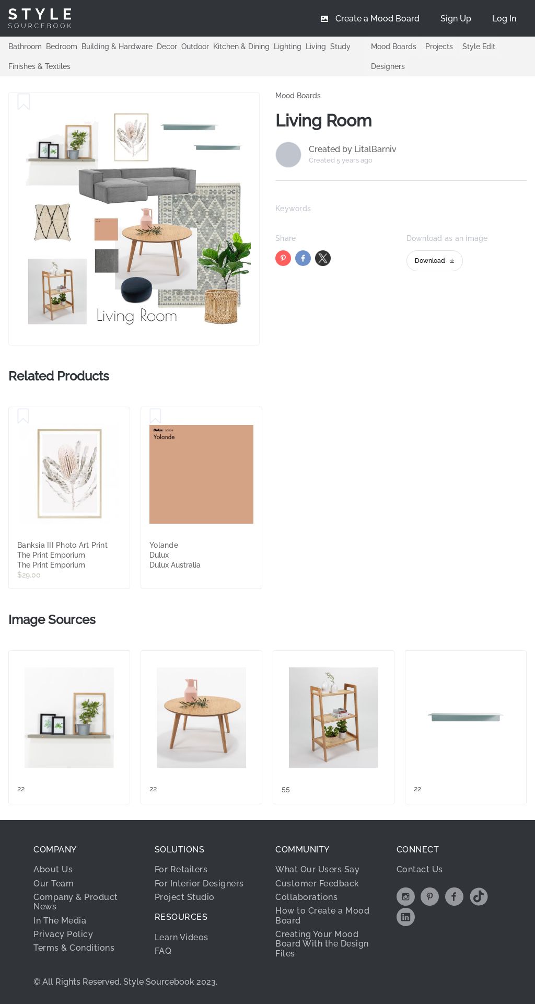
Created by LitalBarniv (353, 149)
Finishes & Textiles (39, 66)
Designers (388, 66)
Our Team (53, 883)
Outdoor (195, 46)
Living (316, 46)
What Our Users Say (317, 869)
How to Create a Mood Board (322, 915)
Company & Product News (75, 901)
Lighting (287, 46)
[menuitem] (504, 18)
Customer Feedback (317, 883)
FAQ (163, 951)
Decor (167, 46)
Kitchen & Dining (241, 46)
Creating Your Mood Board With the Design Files (322, 944)
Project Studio (185, 897)
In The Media (59, 921)
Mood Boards (393, 46)
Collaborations (306, 897)
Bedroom (61, 46)
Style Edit (478, 46)
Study (340, 46)
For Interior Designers (199, 883)
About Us (53, 869)
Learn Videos (181, 937)
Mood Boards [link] (298, 95)
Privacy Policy (63, 934)
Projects (439, 46)
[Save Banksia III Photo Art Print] (23, 416)
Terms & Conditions (73, 948)
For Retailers (181, 869)
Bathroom (25, 46)
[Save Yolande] (155, 416)
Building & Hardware (117, 46)
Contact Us (420, 869)
